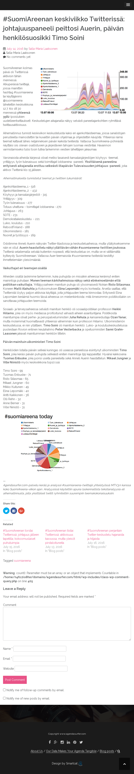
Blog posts (107, 751)
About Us (37, 751)
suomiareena (22, 560)
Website (8, 668)
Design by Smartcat (67, 763)
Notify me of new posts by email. (28, 698)
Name (8, 648)
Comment (9, 605)
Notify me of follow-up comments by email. (35, 690)
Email (7, 658)
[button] (118, 751)
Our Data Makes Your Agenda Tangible (71, 751)
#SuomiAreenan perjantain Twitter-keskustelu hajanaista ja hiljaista (105, 534)
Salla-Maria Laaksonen (43, 48)
